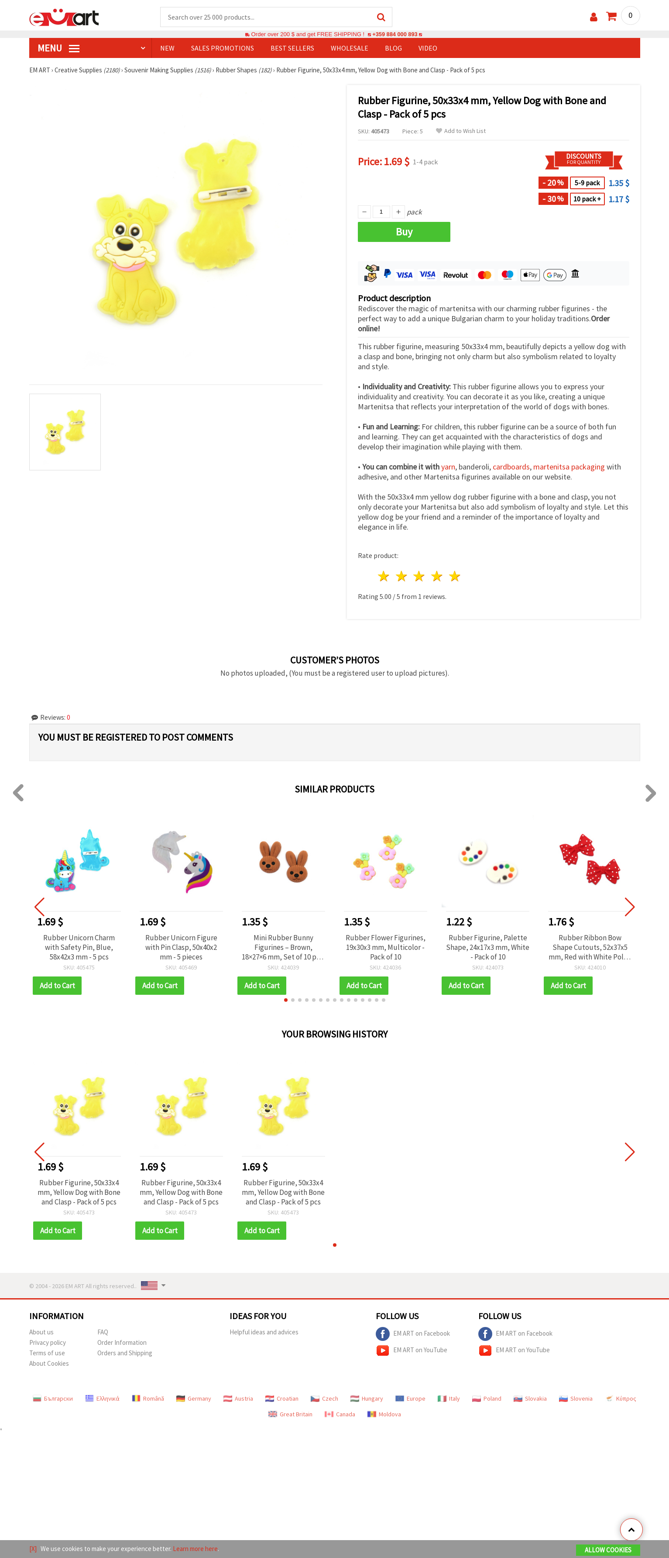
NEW (167, 48)
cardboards (511, 467)
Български (53, 1399)
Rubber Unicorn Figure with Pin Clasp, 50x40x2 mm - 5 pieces (181, 947)
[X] (33, 1548)
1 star (384, 576)
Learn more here (195, 1548)
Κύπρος (620, 1399)
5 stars (455, 576)
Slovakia (530, 1399)
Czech (324, 1399)
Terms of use (47, 1353)
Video (428, 48)
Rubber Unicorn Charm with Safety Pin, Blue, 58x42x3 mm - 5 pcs (79, 947)
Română (148, 1399)
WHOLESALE (349, 48)
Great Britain (290, 1414)
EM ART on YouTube (411, 1351)
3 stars (420, 576)
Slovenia (576, 1399)
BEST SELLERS (292, 48)
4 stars (437, 576)
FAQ (102, 1332)
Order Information (122, 1343)
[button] (286, 1000)
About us (41, 1332)
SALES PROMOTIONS (222, 48)
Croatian (281, 1399)
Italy (449, 1399)
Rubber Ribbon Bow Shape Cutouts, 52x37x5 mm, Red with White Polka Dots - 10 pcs (590, 947)
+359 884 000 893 (395, 34)
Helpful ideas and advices (264, 1332)
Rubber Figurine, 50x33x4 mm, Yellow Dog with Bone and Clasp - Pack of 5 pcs (79, 1192)
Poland (486, 1399)
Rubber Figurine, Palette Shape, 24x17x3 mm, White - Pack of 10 (487, 947)
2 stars (402, 576)
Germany (193, 1399)
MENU (58, 48)
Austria (238, 1399)
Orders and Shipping (124, 1353)
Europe (410, 1399)
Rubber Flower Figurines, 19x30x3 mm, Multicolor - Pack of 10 (385, 947)
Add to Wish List (461, 131)
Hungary (366, 1399)
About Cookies (49, 1364)
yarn (448, 467)
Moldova (384, 1414)
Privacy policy (47, 1343)
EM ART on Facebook (413, 1334)
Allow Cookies (608, 1550)
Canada (340, 1414)
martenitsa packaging (569, 467)
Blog (393, 48)
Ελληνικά (102, 1399)
